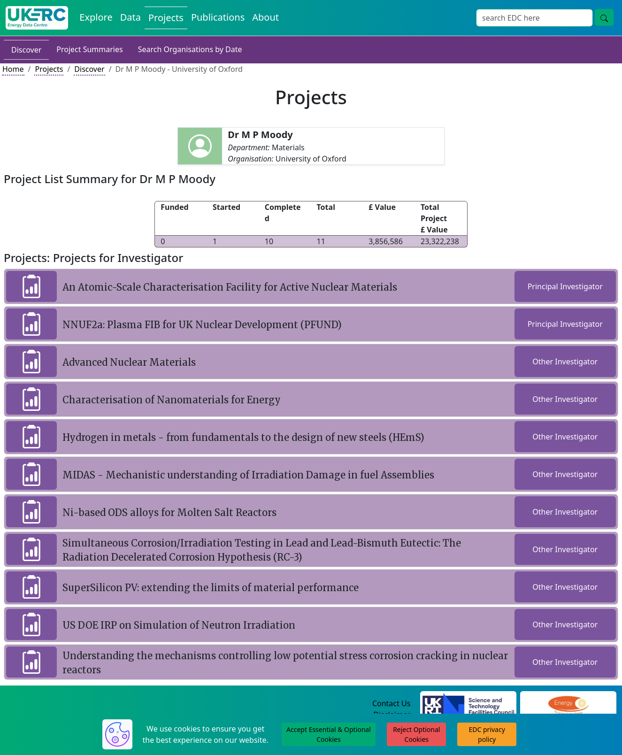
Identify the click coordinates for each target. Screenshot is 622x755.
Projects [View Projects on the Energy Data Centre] (166, 17)
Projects (49, 69)
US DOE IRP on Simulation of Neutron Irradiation (178, 625)
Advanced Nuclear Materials (129, 362)
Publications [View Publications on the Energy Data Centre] (218, 17)
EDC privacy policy (487, 734)
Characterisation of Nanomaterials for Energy (171, 400)
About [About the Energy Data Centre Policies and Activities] (265, 17)
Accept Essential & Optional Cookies (328, 734)
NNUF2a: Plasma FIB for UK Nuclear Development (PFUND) (202, 325)
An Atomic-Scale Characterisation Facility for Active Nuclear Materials (229, 287)
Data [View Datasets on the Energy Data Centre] (130, 17)
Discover (26, 50)
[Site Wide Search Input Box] (534, 18)
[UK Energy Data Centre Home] (37, 18)
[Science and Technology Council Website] (468, 704)
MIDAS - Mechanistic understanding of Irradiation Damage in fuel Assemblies (248, 475)
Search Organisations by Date (190, 49)
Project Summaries (89, 49)
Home (13, 69)
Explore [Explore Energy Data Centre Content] (95, 17)
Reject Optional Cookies (416, 734)
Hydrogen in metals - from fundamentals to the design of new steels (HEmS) (243, 437)
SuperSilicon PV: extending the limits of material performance (210, 587)
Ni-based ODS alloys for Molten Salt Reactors (169, 512)
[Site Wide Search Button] (604, 17)
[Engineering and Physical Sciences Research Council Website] (568, 704)
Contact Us (391, 703)
